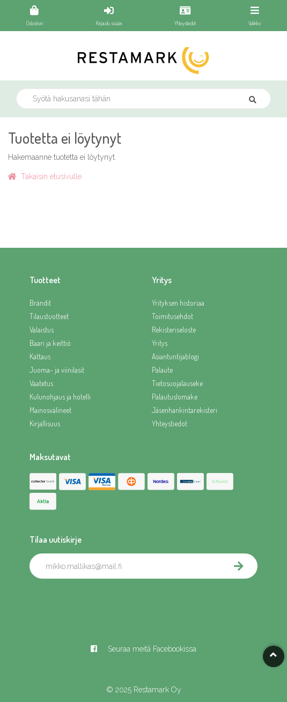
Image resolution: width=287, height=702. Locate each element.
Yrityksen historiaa (178, 302)
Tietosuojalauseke (177, 383)
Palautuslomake (174, 396)
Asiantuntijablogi (175, 356)
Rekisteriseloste (174, 329)
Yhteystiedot (169, 423)
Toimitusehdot (172, 316)
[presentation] (111, 602)
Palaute (162, 369)
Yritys (159, 343)
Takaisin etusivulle (45, 176)
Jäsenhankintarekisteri (184, 410)
